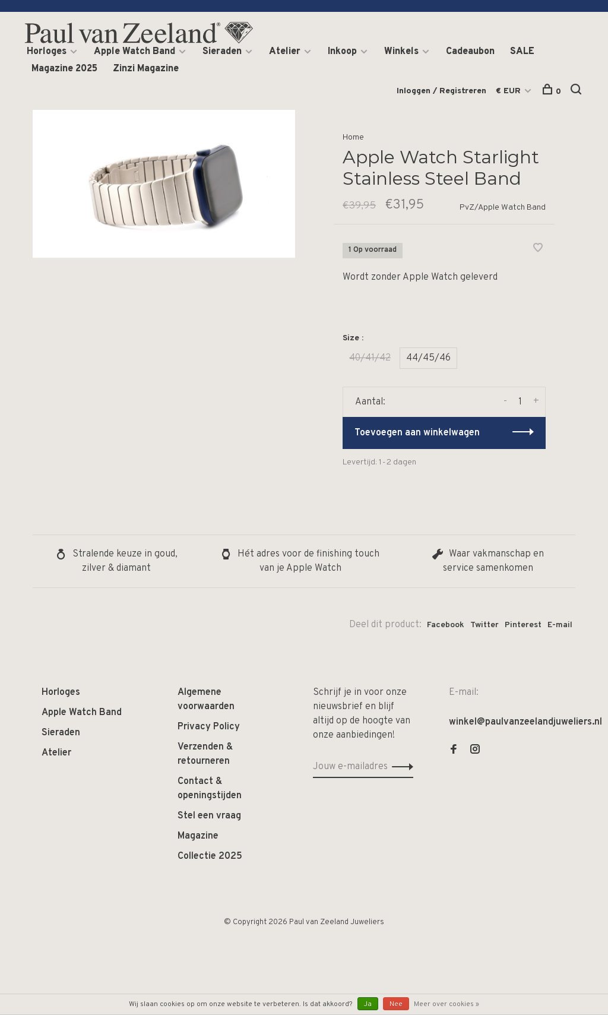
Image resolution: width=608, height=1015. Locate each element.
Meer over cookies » (446, 1004)
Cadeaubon (470, 52)
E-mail (559, 625)
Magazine (198, 836)
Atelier (284, 52)
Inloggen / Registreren (441, 91)
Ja (368, 1004)
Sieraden (222, 52)
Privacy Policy (209, 727)
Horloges (46, 52)
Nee (396, 1004)
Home (353, 137)
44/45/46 (428, 358)
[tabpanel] (164, 184)
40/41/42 (370, 358)
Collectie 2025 (210, 856)
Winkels (401, 52)
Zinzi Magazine (146, 69)
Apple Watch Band (134, 52)
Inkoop (342, 52)
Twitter (484, 625)
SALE (522, 52)
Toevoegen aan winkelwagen (417, 433)
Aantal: (370, 402)
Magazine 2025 (64, 69)
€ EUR (509, 91)
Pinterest (523, 625)
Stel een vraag (209, 816)
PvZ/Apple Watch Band (503, 208)
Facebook (445, 625)
